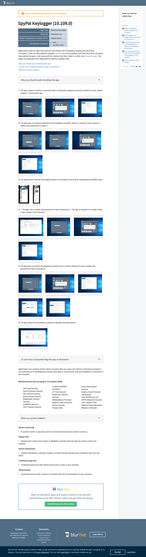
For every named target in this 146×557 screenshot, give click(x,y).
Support (44, 542)
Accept (118, 552)
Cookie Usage (44, 538)
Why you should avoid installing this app (35, 64)
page (91, 56)
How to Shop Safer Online (131, 61)
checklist (59, 53)
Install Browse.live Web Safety (60, 504)
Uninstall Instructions (44, 540)
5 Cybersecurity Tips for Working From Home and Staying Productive (132, 45)
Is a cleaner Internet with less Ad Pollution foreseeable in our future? (132, 54)
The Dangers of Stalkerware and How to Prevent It (132, 37)
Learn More (65, 552)
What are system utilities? (29, 70)
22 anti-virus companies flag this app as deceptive (39, 67)
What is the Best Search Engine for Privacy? (131, 31)
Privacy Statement (42, 552)
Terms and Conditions (44, 533)
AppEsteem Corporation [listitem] (19, 533)
